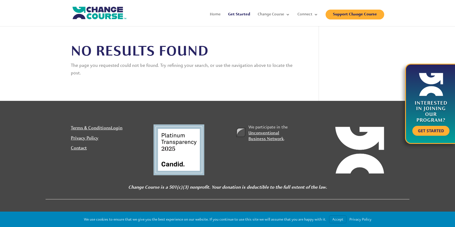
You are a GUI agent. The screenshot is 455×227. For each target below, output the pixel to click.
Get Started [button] (431, 130)
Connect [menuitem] (304, 14)
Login (116, 128)
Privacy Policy (84, 138)
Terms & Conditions (91, 128)
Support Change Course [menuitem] (355, 14)
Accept (337, 219)
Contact (79, 148)
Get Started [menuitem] (239, 14)
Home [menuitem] (215, 14)
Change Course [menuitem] (271, 14)
